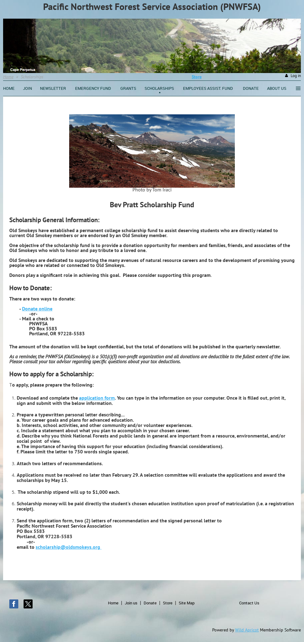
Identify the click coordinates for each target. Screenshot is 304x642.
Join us (131, 603)
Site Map (186, 603)
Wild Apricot (247, 630)
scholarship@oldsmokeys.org (68, 547)
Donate (150, 603)
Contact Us (249, 603)
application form (97, 398)
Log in (296, 75)
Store (167, 603)
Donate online (37, 308)
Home (8, 77)
